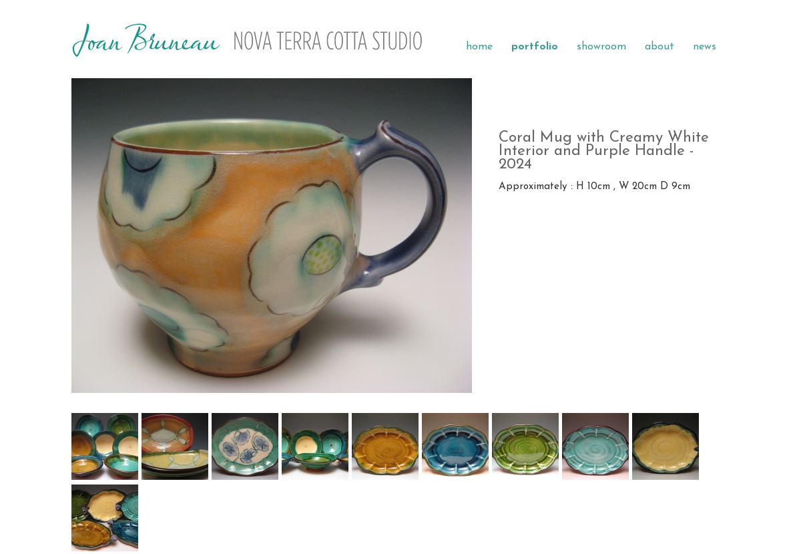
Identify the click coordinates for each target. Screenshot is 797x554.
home (479, 46)
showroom (601, 46)
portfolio (534, 46)
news (704, 46)
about (659, 46)
